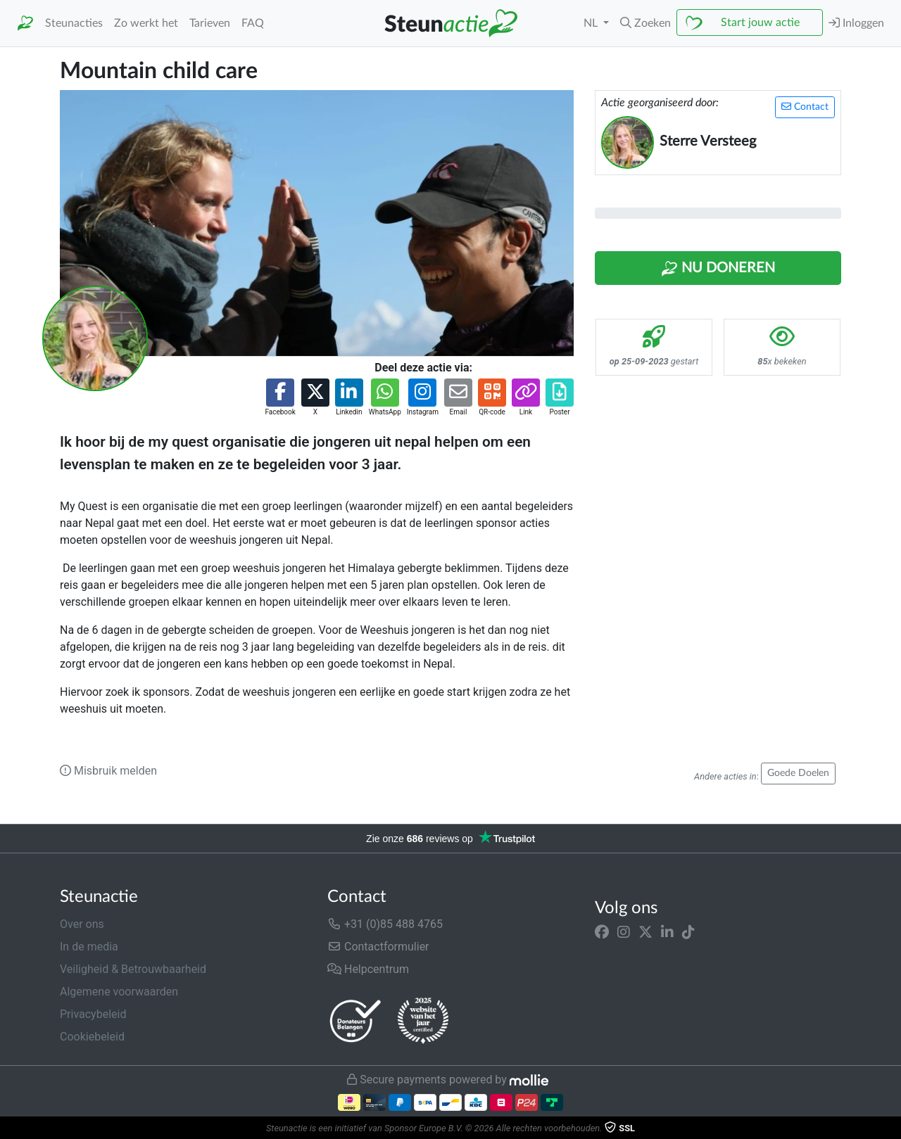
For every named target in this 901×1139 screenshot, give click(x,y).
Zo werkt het (146, 23)
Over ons (82, 924)
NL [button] (592, 23)
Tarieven (209, 23)
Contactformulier (378, 946)
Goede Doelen (798, 773)
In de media (89, 946)
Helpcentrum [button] (368, 969)
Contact (804, 106)
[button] (645, 23)
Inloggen (856, 23)
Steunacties (74, 23)
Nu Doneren (718, 268)
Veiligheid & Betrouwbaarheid (133, 969)
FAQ (252, 23)
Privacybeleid (93, 1014)
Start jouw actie (760, 22)
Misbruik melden (108, 770)
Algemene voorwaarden (119, 991)
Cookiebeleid (92, 1036)
